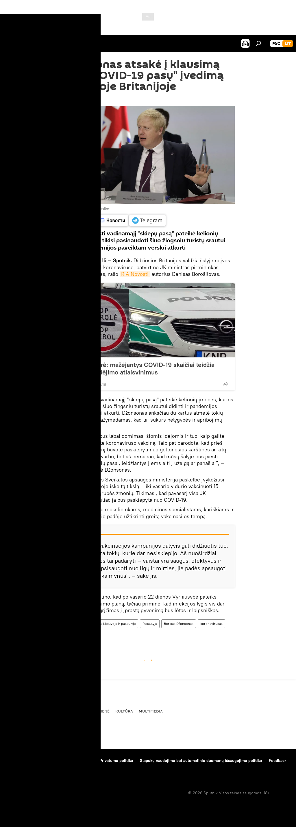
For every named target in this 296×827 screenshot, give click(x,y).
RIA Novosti (135, 274)
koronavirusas (211, 623)
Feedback (277, 760)
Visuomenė (98, 711)
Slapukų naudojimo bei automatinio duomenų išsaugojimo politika (201, 760)
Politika (42, 711)
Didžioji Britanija (76, 634)
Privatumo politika (116, 760)
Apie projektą (18, 760)
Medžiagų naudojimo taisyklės (65, 760)
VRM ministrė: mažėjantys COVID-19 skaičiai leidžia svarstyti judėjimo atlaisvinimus (140, 368)
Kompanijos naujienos (26, 768)
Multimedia (151, 711)
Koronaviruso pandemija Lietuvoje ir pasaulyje (100, 623)
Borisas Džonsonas (178, 623)
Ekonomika (69, 711)
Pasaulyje (150, 623)
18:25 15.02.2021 (76, 98)
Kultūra (124, 711)
